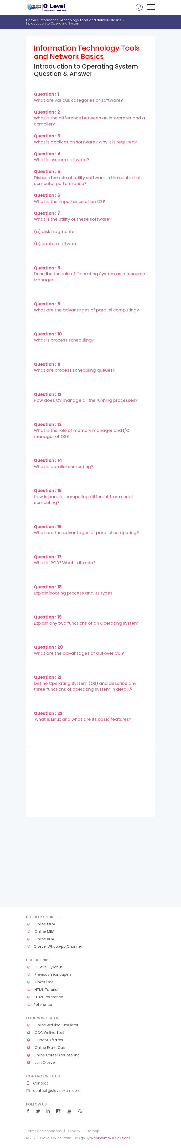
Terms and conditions (44, 1131)
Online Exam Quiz (45, 1047)
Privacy (74, 1131)
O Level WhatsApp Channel (54, 946)
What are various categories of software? (78, 97)
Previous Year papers (49, 974)
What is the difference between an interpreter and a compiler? (89, 118)
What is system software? (61, 157)
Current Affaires (44, 1040)
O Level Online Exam (46, 7)
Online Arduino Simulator (52, 1025)
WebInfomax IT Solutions (110, 1138)
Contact (37, 1083)
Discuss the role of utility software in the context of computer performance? (87, 177)
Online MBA (40, 931)
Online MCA (40, 924)
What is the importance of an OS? (69, 198)
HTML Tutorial (42, 989)
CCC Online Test (45, 1032)
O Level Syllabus (44, 967)
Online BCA (40, 939)
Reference (39, 1004)
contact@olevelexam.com (53, 1090)
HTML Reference (44, 997)
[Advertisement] (90, 781)
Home (31, 20)
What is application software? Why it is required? (85, 139)
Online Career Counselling (53, 1055)
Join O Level (41, 1062)
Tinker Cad (40, 982)
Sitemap (92, 1131)
